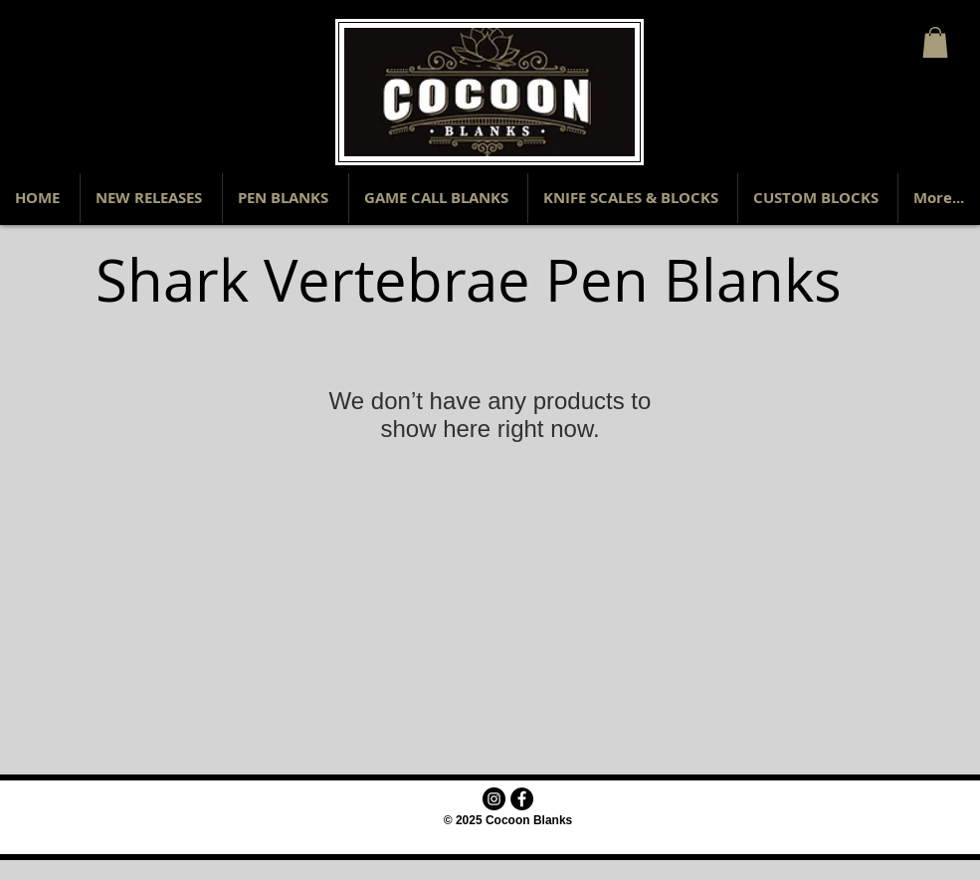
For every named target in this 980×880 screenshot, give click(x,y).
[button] (935, 42)
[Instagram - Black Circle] (494, 798)
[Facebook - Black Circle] (521, 798)
